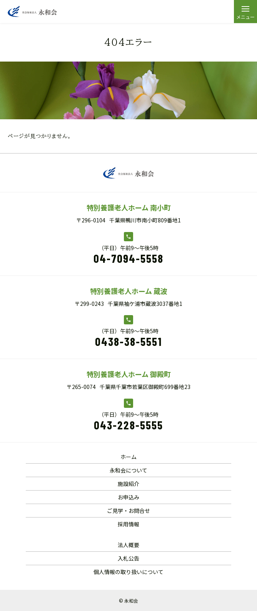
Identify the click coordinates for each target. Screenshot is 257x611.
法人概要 (128, 545)
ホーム (128, 457)
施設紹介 (128, 483)
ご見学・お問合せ (128, 510)
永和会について (128, 470)
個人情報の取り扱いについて (128, 572)
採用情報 (128, 524)
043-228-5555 (128, 425)
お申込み (128, 497)
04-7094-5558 (128, 258)
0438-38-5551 (128, 341)
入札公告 (128, 558)
